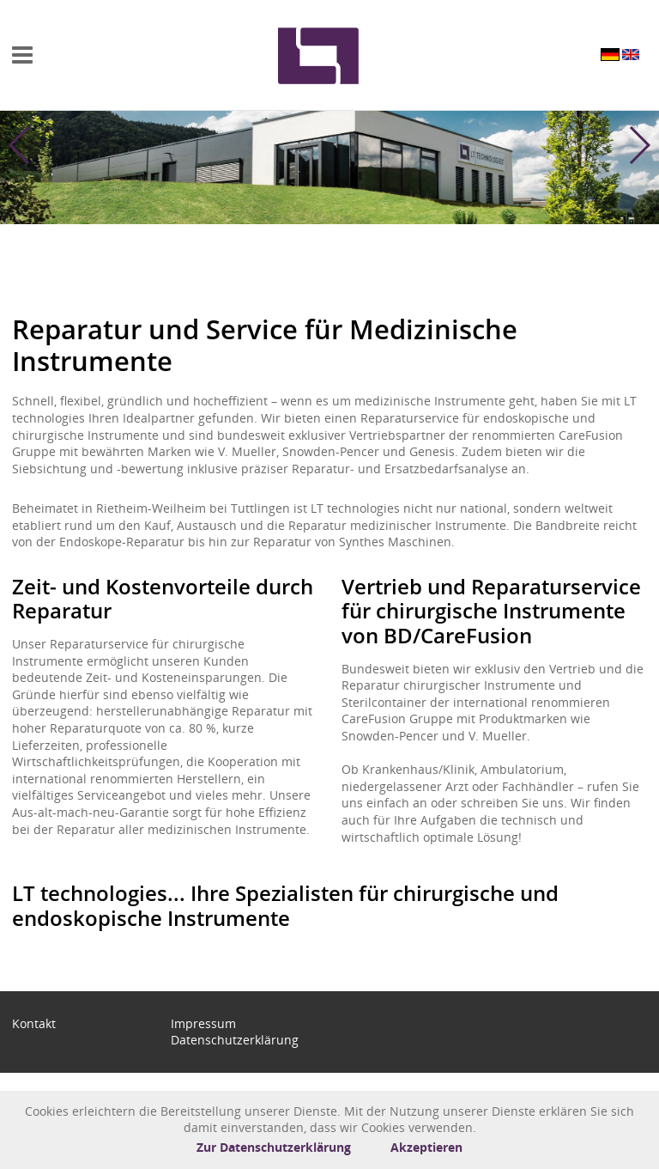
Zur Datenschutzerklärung (273, 1147)
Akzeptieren (426, 1147)
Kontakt (34, 1023)
